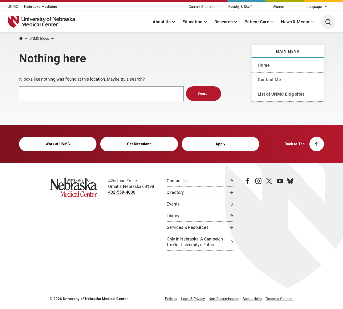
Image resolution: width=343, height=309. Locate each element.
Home (264, 65)
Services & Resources (188, 227)
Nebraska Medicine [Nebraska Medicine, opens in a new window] (40, 7)
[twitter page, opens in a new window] (269, 214)
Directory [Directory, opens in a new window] (175, 192)
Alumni (278, 7)
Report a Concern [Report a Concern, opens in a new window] (279, 299)
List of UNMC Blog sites (281, 94)
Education (192, 21)
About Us (162, 21)
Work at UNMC (57, 144)
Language (314, 7)
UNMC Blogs (39, 38)
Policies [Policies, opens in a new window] (171, 299)
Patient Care (257, 21)
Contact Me (269, 79)
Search (203, 93)
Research (223, 21)
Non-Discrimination (224, 299)
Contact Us (177, 180)
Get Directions (139, 144)
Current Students (202, 7)
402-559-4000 (121, 192)
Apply (220, 144)
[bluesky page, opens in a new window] (290, 214)
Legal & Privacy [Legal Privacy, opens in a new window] (193, 299)
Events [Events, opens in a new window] (173, 203)
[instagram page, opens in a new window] (258, 214)
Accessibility (252, 299)
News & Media (295, 21)
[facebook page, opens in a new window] (248, 214)
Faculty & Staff (240, 7)
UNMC (13, 7)
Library (173, 215)
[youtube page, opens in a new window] (280, 214)
